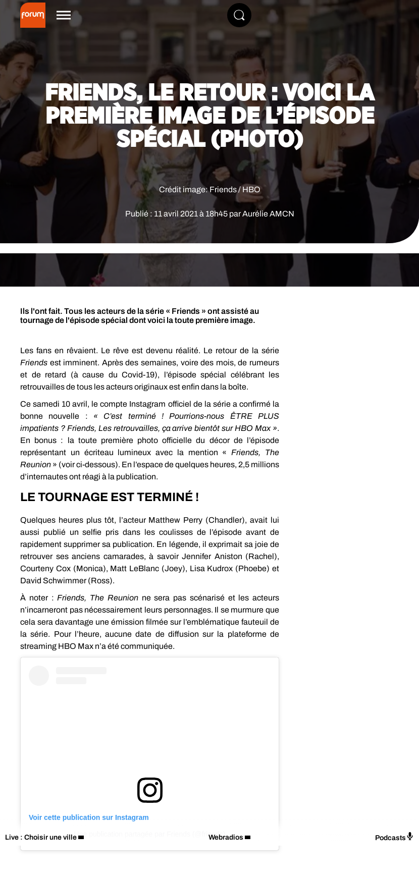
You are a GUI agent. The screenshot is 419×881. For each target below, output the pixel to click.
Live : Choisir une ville (41, 837)
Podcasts (394, 837)
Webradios (225, 837)
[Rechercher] (239, 15)
